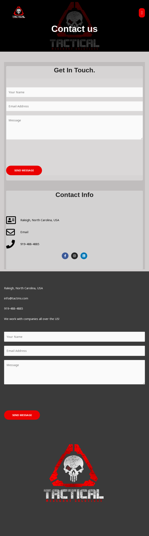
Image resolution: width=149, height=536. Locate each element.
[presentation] (37, 152)
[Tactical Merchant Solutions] (21, 14)
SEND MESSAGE (24, 170)
